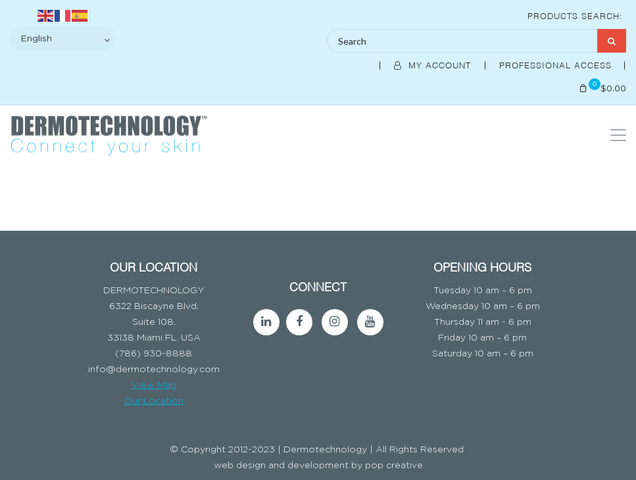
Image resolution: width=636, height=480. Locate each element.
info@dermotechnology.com (154, 369)
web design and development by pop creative (318, 465)
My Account (434, 64)
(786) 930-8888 (153, 353)
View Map (154, 385)
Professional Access (557, 64)
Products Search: (575, 15)
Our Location (153, 401)
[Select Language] (63, 39)
